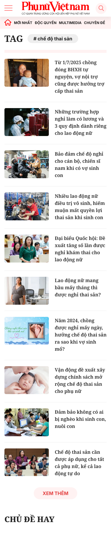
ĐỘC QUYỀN (45, 23)
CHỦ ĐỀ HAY (29, 519)
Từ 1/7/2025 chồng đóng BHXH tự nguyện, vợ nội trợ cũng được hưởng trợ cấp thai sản (79, 76)
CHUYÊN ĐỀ (94, 23)
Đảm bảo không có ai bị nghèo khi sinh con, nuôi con (80, 419)
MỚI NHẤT (23, 23)
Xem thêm (55, 493)
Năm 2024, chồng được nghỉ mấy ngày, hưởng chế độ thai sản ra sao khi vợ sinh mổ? (81, 334)
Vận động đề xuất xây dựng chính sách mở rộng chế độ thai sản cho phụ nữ (80, 380)
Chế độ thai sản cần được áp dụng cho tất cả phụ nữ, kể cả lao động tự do (79, 463)
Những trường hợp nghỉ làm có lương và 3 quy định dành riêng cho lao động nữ (80, 122)
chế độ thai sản (55, 39)
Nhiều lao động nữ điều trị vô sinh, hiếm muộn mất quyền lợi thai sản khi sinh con (80, 207)
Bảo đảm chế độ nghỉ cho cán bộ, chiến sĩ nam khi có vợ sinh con (79, 164)
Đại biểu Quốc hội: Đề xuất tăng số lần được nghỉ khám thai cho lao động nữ (80, 249)
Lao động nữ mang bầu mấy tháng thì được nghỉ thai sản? (78, 287)
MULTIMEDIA (70, 23)
